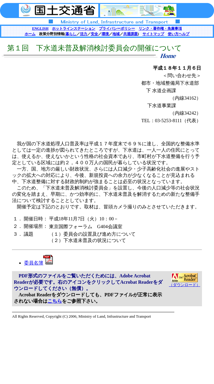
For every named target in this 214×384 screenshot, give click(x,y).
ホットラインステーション (73, 28)
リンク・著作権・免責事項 (160, 28)
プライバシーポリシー (117, 28)
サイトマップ (153, 34)
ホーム (30, 34)
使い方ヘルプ (178, 34)
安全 (94, 34)
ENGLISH (40, 28)
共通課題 (130, 34)
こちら (54, 301)
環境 (105, 34)
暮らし (71, 34)
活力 (83, 34)
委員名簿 (38, 262)
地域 (116, 34)
